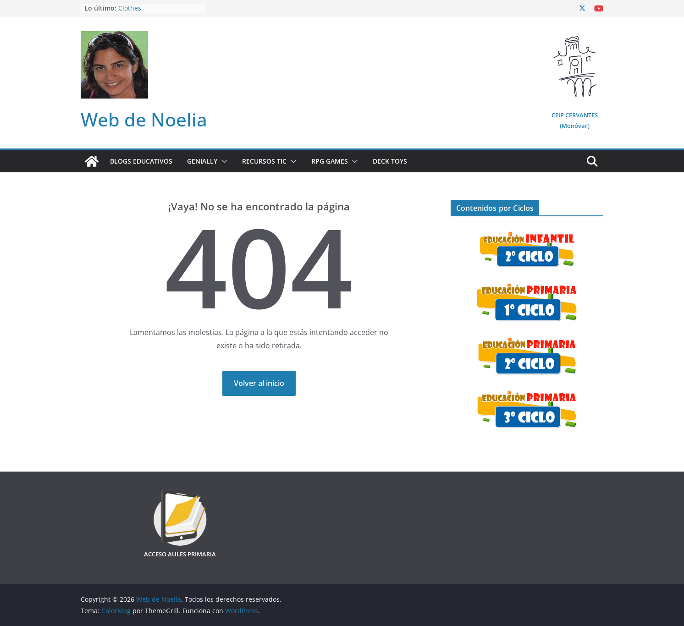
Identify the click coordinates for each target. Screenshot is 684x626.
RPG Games (329, 161)
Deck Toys (390, 161)
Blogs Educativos (141, 161)
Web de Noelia (144, 119)
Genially (202, 161)
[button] (222, 161)
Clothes (129, 8)
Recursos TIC (264, 161)
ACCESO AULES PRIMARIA (180, 554)
